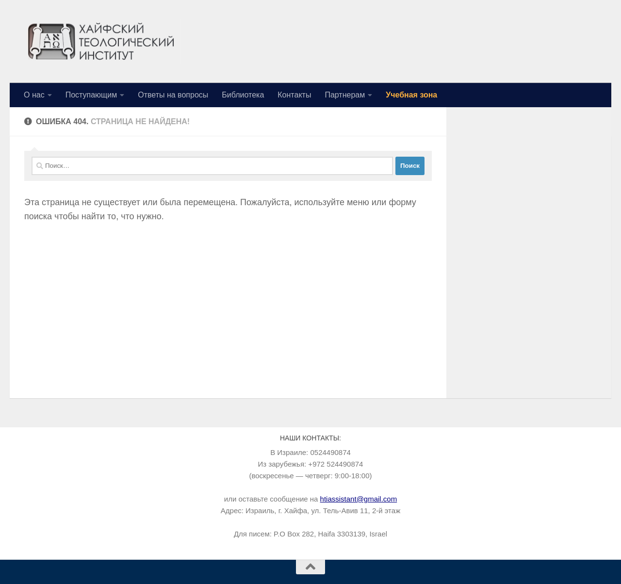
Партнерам (345, 95)
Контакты (294, 95)
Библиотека (243, 95)
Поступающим (91, 95)
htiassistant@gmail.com (358, 499)
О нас (34, 95)
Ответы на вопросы (173, 95)
